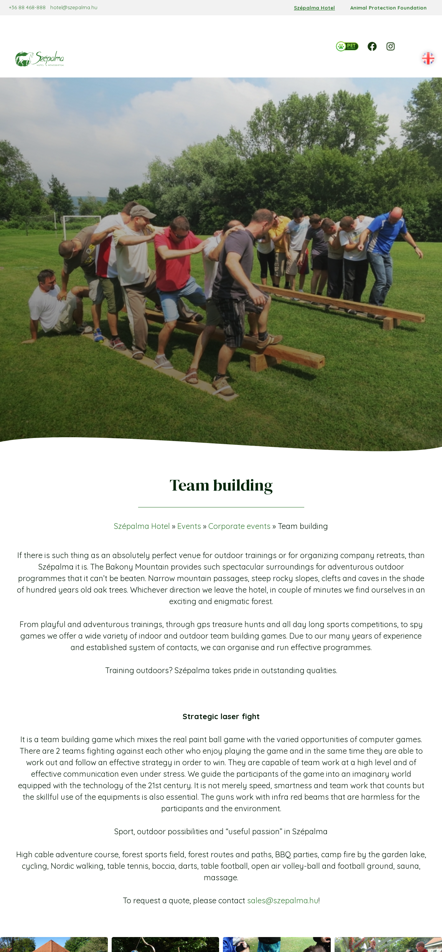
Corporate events (239, 501)
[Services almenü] (218, 27)
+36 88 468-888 (33, 7)
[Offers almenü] (249, 27)
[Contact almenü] (230, 42)
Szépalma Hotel (314, 8)
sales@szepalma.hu (282, 875)
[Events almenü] (282, 27)
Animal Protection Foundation (388, 8)
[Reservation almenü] (147, 27)
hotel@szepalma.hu (80, 7)
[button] (420, 34)
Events (189, 501)
